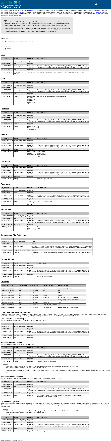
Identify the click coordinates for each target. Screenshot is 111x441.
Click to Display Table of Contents (10, 5)
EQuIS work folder (16, 12)
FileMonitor (98, 12)
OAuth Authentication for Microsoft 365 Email (44, 23)
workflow (32, 10)
